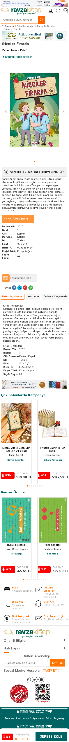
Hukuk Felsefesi (16, 545)
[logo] (21, 11)
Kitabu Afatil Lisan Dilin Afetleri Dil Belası (16, 449)
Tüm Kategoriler (26, 26)
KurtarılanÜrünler (46, 26)
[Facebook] (28, 679)
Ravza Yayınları (16, 460)
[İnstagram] (41, 679)
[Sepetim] (65, 11)
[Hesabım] (50, 11)
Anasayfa (8, 26)
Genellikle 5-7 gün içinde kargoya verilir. (34, 172)
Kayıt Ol (57, 663)
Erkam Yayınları (52, 460)
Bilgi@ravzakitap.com (56, 619)
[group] (34, 110)
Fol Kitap (16, 553)
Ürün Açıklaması (12, 296)
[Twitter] (35, 679)
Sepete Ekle (51, 736)
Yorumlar (33, 296)
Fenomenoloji (53, 545)
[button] (34, 161)
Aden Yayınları (17, 57)
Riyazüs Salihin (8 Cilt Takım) (52, 449)
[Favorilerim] (58, 11)
